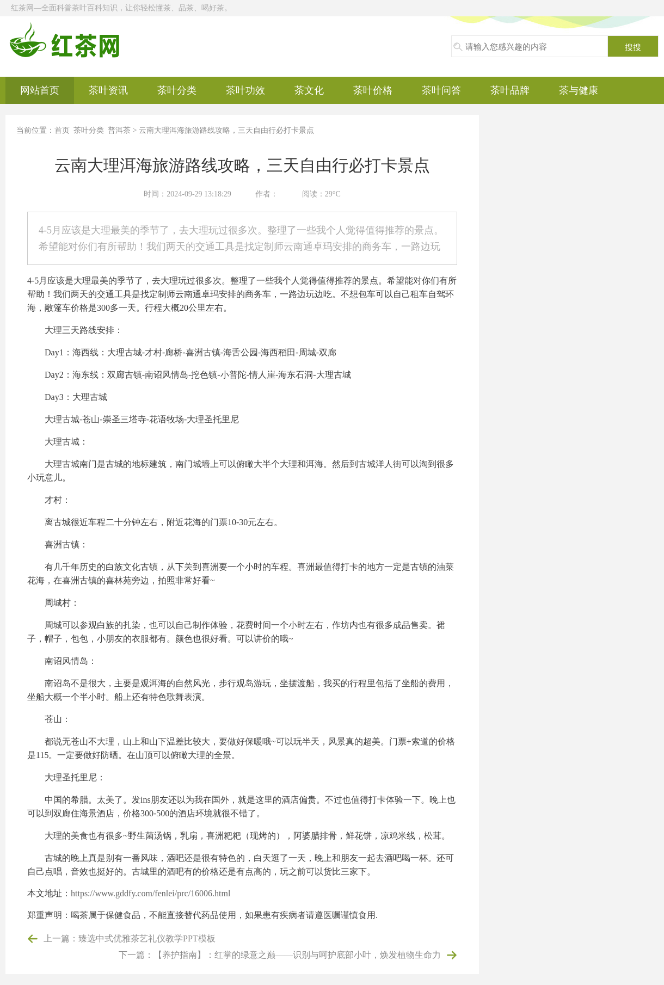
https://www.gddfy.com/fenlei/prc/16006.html (150, 893)
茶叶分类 (176, 90)
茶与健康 (578, 90)
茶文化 (309, 90)
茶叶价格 (372, 90)
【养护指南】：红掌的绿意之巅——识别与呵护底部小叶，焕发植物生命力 (297, 954)
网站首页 (39, 90)
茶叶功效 (245, 90)
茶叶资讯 (108, 90)
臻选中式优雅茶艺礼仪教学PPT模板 (147, 938)
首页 (62, 130)
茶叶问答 (441, 90)
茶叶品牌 (510, 90)
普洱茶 (119, 130)
